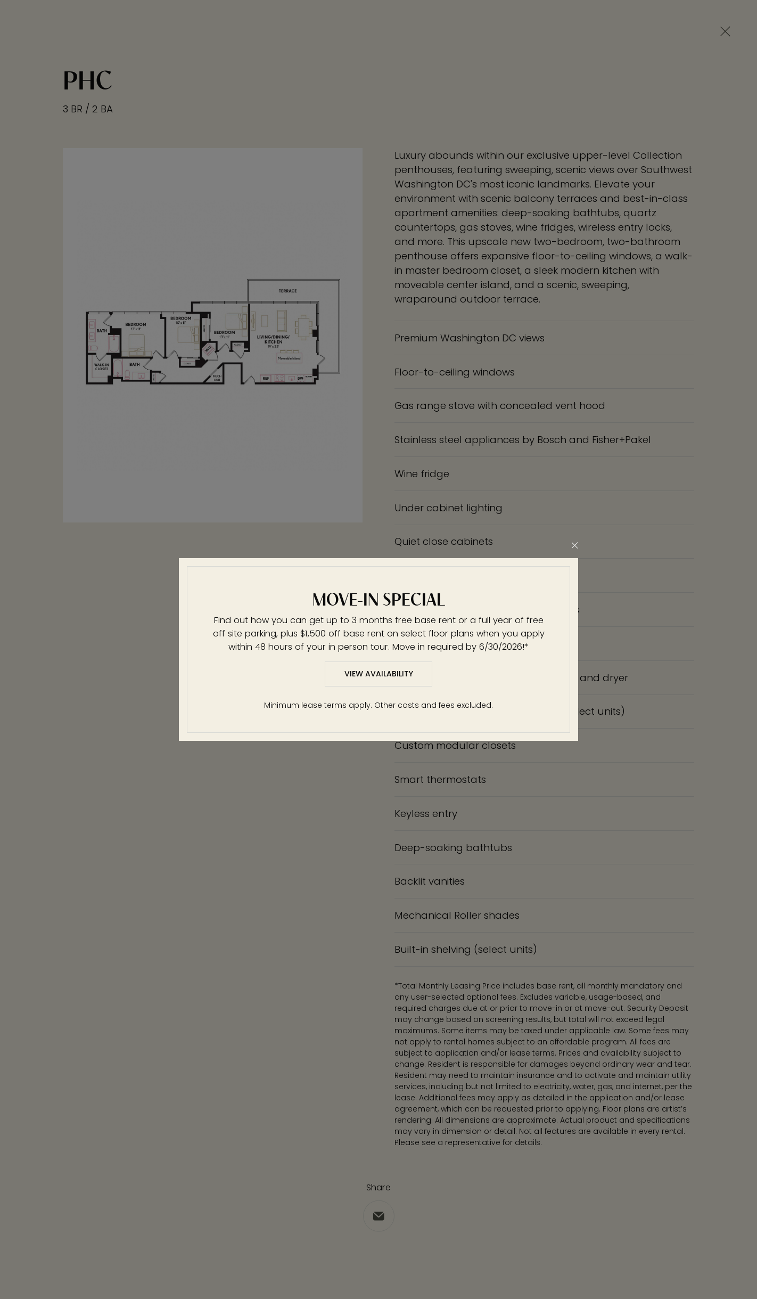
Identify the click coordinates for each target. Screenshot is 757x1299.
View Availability (378, 673)
